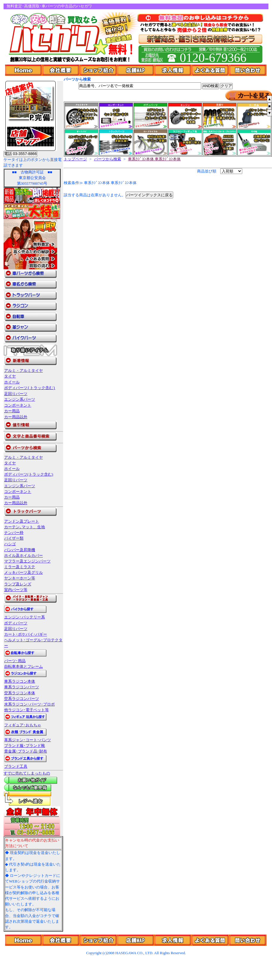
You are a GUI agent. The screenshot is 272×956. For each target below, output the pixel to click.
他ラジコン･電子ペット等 (26, 710)
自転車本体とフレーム (23, 667)
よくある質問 (210, 70)
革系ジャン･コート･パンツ (27, 740)
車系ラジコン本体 (19, 681)
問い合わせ (248, 70)
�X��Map (135, 940)
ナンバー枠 (14, 533)
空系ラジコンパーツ (21, 699)
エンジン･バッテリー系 (24, 617)
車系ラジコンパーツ (21, 687)
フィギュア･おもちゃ (22, 725)
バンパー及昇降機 (19, 550)
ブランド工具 (15, 766)
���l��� (173, 940)
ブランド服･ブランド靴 (24, 746)
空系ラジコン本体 (19, 693)
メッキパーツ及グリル (23, 573)
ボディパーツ (15, 623)
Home (24, 70)
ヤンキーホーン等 (19, 578)
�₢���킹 (248, 940)
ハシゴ (10, 544)
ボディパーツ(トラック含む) (29, 388)
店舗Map (135, 70)
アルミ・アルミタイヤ (23, 370)
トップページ (75, 159)
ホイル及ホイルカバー (23, 556)
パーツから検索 (107, 159)
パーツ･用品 (15, 661)
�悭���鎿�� (210, 940)
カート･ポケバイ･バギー (25, 634)
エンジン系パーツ (19, 399)
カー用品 (12, 411)
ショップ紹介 (98, 70)
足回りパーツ (15, 393)
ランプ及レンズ (17, 584)
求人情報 (173, 70)
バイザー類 (14, 538)
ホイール (12, 382)
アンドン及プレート (21, 521)
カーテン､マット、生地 (24, 527)
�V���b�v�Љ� (98, 940)
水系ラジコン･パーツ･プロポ (29, 704)
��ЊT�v (61, 940)
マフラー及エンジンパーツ (27, 561)
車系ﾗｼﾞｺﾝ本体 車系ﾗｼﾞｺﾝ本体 (154, 159)
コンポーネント (17, 405)
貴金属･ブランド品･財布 (25, 751)
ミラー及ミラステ (19, 567)
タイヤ (10, 376)
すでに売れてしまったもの (27, 773)
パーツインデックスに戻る (149, 195)
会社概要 (61, 70)
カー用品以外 (15, 417)
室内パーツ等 (15, 590)
